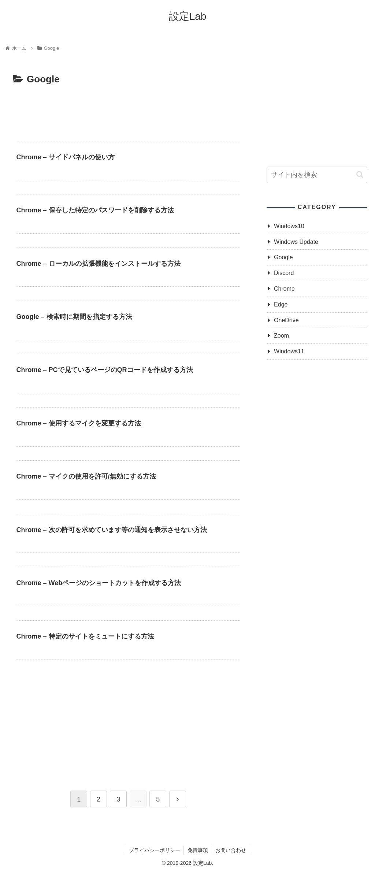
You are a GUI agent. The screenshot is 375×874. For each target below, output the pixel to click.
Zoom (281, 335)
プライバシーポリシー (154, 850)
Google (283, 257)
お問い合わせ (231, 850)
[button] (359, 174)
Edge (280, 304)
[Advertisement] (128, 110)
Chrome (284, 289)
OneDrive (286, 320)
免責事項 (198, 850)
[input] (317, 175)
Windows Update (296, 242)
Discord (284, 273)
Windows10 (289, 226)
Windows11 (289, 351)
